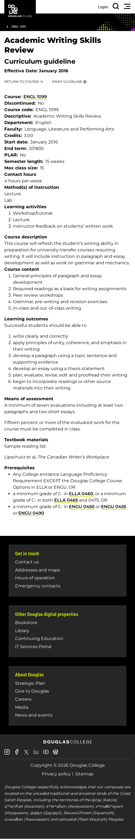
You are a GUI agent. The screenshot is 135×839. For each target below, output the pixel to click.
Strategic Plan (30, 683)
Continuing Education (39, 638)
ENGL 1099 (19, 27)
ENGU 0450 (82, 506)
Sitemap (84, 773)
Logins (103, 7)
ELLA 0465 (66, 500)
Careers (23, 699)
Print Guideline (67, 82)
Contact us (27, 561)
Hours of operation (35, 577)
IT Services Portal (33, 646)
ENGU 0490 (31, 513)
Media (21, 707)
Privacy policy (56, 773)
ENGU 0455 (113, 506)
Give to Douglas (32, 691)
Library (22, 630)
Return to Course (21, 82)
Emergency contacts (37, 585)
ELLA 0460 (81, 493)
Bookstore (26, 622)
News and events (34, 715)
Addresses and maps (37, 570)
